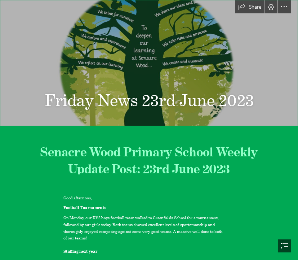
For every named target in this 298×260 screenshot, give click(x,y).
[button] (249, 6)
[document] (149, 130)
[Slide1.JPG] (149, 63)
